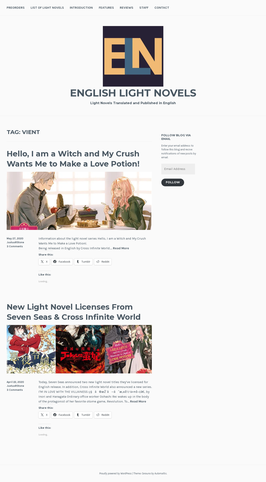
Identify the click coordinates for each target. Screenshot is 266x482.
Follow (173, 182)
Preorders (16, 7)
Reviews (126, 7)
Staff (143, 7)
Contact (161, 7)
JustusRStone (15, 242)
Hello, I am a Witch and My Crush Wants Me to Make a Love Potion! (73, 158)
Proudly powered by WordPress (115, 473)
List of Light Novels (47, 7)
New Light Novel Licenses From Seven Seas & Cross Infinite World (74, 312)
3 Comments (15, 246)
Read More (121, 248)
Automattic (160, 473)
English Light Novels (133, 93)
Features (106, 7)
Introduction (81, 7)
